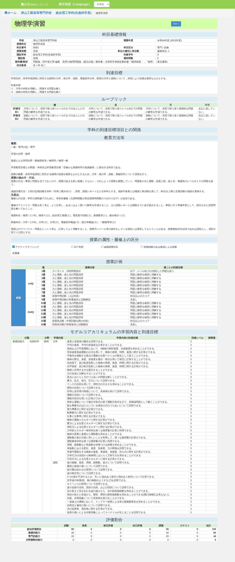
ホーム (10, 13)
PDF (176, 24)
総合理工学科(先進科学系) (73, 13)
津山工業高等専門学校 (36, 13)
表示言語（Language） (75, 4)
